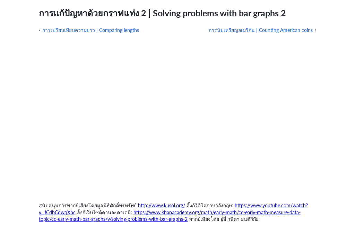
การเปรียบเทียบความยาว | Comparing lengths (90, 30)
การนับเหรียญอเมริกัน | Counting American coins (261, 30)
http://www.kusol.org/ (161, 205)
